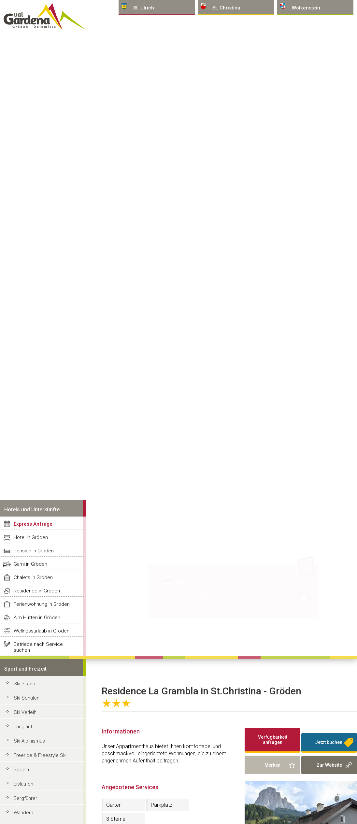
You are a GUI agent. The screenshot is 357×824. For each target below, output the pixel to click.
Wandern (23, 813)
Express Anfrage (33, 524)
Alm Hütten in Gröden (37, 617)
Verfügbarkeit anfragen (272, 739)
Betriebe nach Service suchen (38, 647)
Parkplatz (161, 805)
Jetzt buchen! (329, 742)
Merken (272, 765)
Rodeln (21, 770)
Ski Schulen (26, 698)
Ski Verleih (25, 712)
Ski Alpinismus (29, 741)
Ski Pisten (24, 684)
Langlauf (23, 727)
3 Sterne (115, 819)
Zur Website (329, 765)
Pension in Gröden (34, 551)
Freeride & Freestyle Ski (40, 755)
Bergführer (25, 798)
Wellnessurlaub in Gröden (41, 631)
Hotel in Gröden (31, 537)
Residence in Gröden (37, 591)
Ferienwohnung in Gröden (42, 604)
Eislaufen (23, 784)
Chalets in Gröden (33, 577)
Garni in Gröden (30, 564)
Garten (113, 805)
